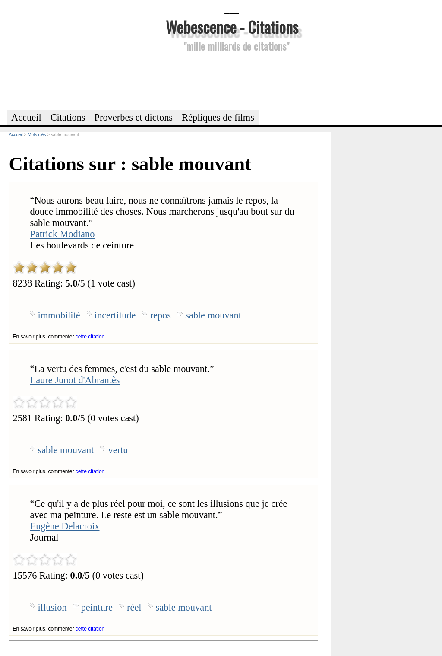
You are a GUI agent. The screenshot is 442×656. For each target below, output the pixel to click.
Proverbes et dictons (134, 117)
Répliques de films (218, 117)
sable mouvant (213, 315)
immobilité (59, 315)
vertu (118, 450)
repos (160, 315)
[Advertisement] (232, 79)
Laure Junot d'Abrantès (75, 380)
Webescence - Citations (232, 26)
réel (134, 607)
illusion (52, 607)
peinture (97, 607)
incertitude (115, 315)
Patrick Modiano (62, 234)
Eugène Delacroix (64, 526)
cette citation (90, 337)
